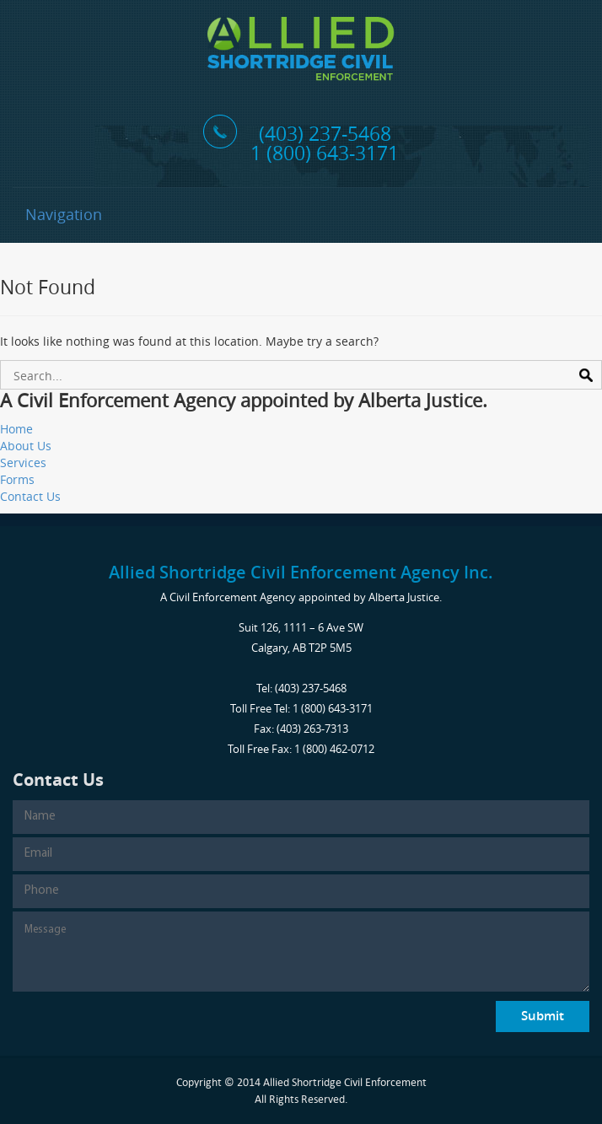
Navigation (63, 214)
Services (23, 462)
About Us (25, 446)
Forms (17, 479)
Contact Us (30, 496)
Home (16, 429)
